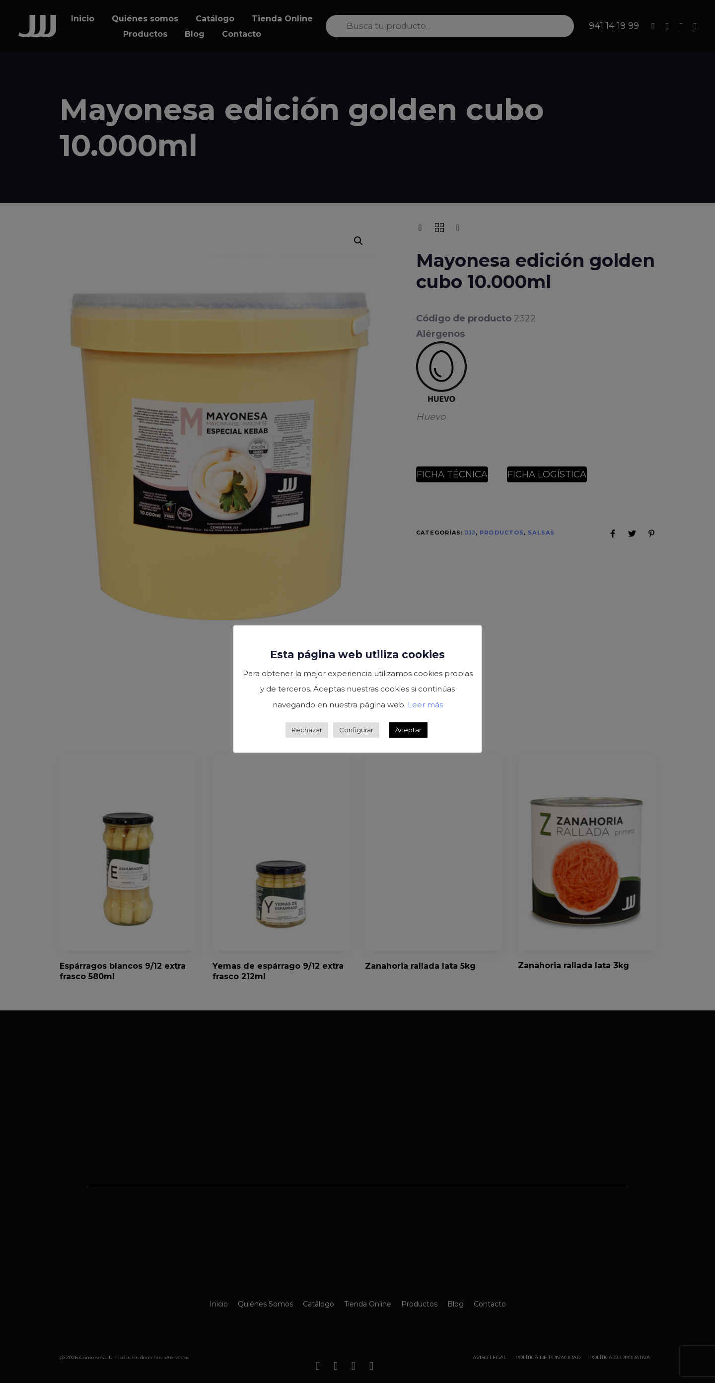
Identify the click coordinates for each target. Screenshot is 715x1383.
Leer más (425, 704)
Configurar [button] (356, 730)
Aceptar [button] (408, 730)
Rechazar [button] (306, 730)
